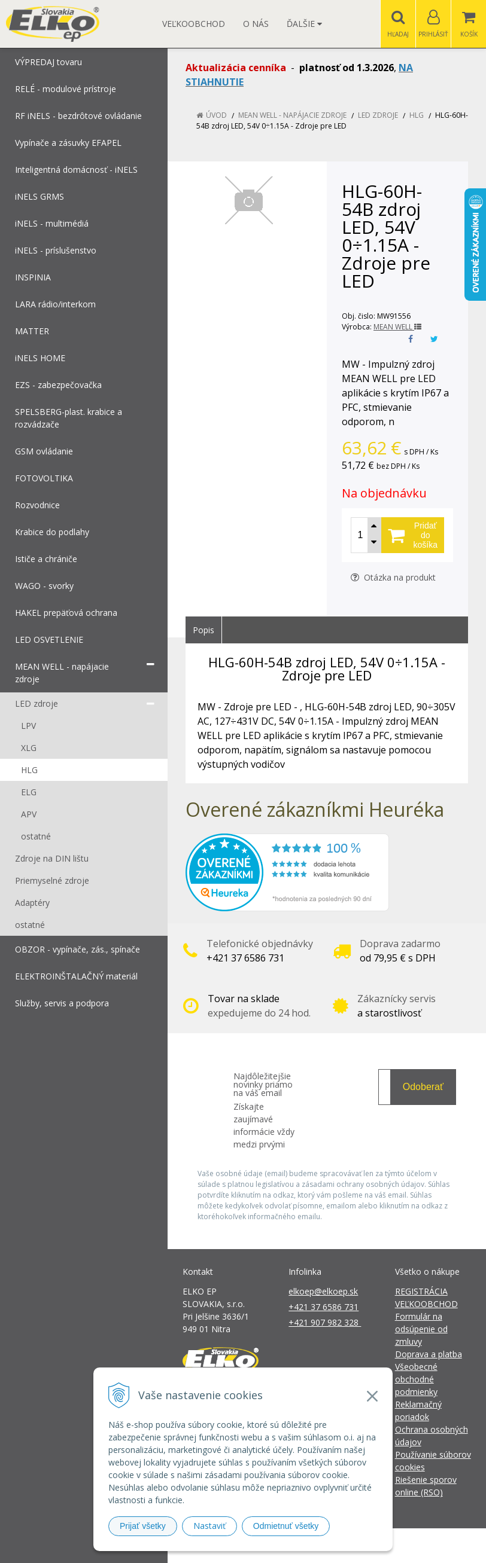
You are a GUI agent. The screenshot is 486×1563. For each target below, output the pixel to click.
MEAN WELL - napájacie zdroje (292, 115)
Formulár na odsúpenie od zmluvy (421, 1329)
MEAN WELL (397, 327)
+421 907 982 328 (324, 1322)
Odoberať (423, 1087)
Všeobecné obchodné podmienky (416, 1379)
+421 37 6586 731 (323, 1306)
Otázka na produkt (393, 577)
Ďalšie (304, 23)
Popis (203, 630)
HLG (416, 115)
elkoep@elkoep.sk (323, 1291)
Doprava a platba (428, 1354)
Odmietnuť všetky (286, 1526)
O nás (256, 23)
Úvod (216, 115)
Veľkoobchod (193, 23)
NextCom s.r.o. (458, 1545)
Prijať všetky (143, 1526)
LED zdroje (378, 115)
